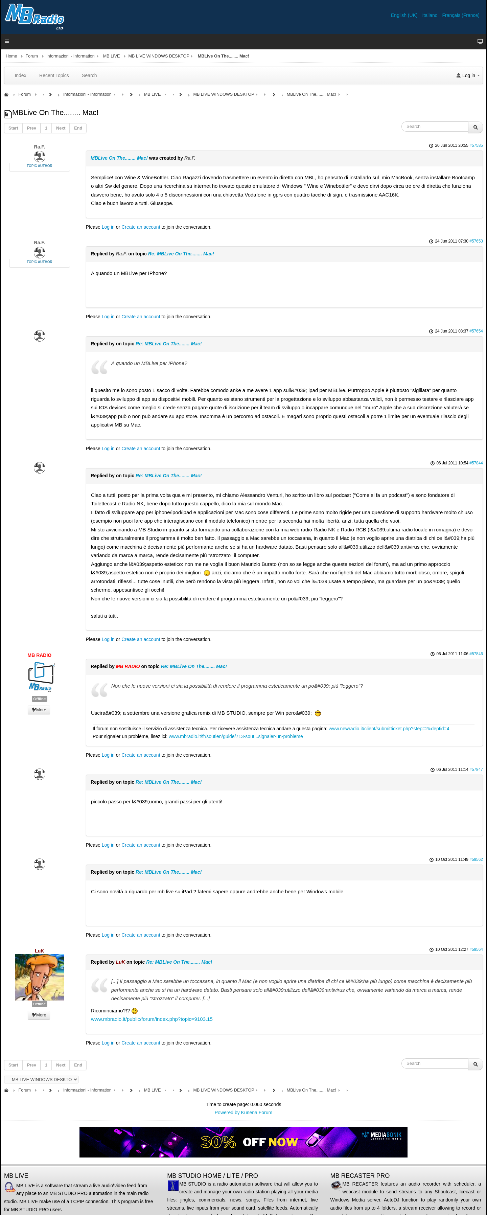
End (78, 128)
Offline (39, 698)
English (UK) (405, 15)
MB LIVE (111, 56)
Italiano (430, 15)
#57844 (476, 463)
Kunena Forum (257, 1112)
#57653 (476, 241)
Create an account (140, 227)
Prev (31, 128)
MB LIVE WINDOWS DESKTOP (158, 56)
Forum (32, 56)
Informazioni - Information (70, 56)
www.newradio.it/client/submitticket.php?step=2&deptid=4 (389, 728)
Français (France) (461, 15)
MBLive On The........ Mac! (119, 158)
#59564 (476, 949)
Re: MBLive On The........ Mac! (181, 253)
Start (13, 128)
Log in (108, 227)
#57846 (476, 653)
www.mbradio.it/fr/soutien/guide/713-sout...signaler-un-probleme (236, 736)
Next (60, 128)
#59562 (476, 859)
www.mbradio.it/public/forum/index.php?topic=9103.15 (152, 1019)
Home (11, 56)
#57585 (476, 145)
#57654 (476, 331)
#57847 (476, 769)
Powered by (227, 1112)
